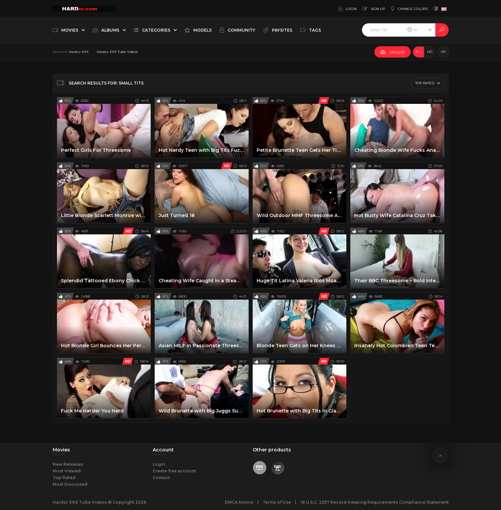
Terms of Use (277, 502)
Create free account (174, 470)
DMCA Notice (239, 502)
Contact (161, 477)
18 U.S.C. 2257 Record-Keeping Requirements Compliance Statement (374, 502)
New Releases (68, 464)
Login (159, 464)
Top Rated (64, 477)
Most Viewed (67, 470)
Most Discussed (70, 484)
